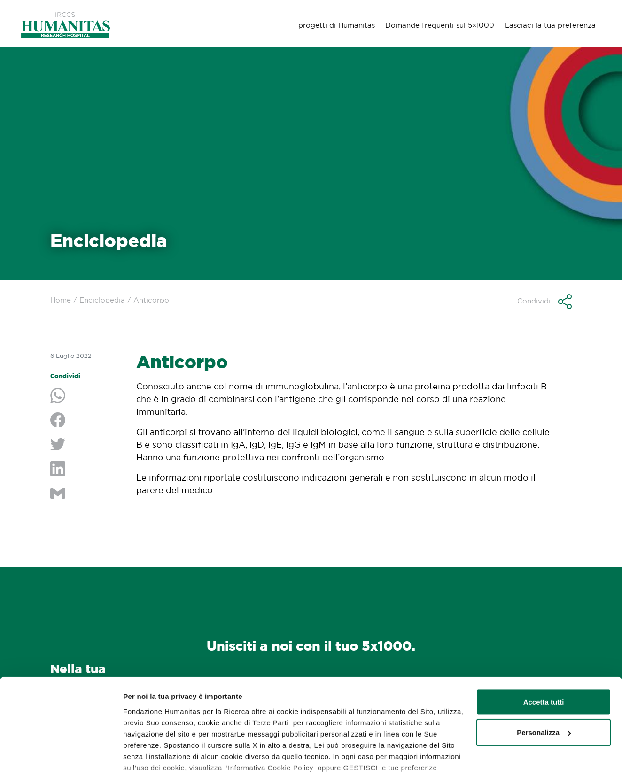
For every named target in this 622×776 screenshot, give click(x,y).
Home (60, 300)
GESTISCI (139, 757)
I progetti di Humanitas (333, 25)
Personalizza (544, 675)
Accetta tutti (543, 644)
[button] (544, 301)
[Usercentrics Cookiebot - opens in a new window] (61, 758)
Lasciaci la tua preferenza (550, 25)
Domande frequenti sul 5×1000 (439, 25)
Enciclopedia (102, 300)
